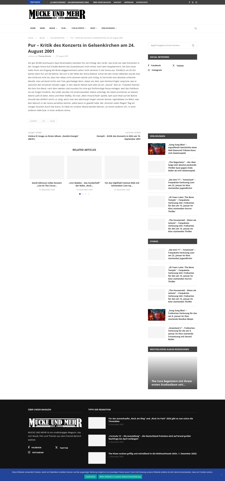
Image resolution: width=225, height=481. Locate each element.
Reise (92, 28)
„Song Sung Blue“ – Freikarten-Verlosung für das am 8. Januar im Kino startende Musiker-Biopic (182, 314)
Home (33, 28)
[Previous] (44, 2)
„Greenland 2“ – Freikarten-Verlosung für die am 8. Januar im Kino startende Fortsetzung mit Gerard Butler (181, 334)
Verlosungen (108, 28)
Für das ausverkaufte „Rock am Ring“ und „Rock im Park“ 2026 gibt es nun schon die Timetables (151, 420)
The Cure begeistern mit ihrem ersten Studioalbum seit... (172, 382)
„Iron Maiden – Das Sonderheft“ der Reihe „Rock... (84, 184)
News (42, 28)
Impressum (128, 2)
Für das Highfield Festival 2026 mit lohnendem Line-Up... (122, 184)
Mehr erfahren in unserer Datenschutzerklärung (120, 477)
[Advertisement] (144, 14)
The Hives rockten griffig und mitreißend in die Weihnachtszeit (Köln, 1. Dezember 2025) (153, 453)
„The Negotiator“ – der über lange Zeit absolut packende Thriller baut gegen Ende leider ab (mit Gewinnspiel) (182, 166)
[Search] (195, 28)
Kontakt (117, 2)
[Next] (47, 2)
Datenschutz (142, 2)
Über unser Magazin (102, 2)
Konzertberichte (57, 37)
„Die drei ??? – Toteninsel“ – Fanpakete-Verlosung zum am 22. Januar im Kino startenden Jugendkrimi (182, 184)
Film (63, 28)
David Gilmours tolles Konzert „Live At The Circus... (47, 184)
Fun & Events (78, 28)
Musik (52, 28)
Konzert (33, 121)
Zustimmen (90, 477)
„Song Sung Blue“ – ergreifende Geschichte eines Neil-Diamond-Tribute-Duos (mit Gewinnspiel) (182, 149)
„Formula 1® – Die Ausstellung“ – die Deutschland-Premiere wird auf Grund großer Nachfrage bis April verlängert (150, 437)
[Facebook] (189, 2)
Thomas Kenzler (44, 56)
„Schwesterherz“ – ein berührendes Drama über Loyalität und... (81, 2)
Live (43, 121)
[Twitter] (193, 2)
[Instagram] (196, 2)
